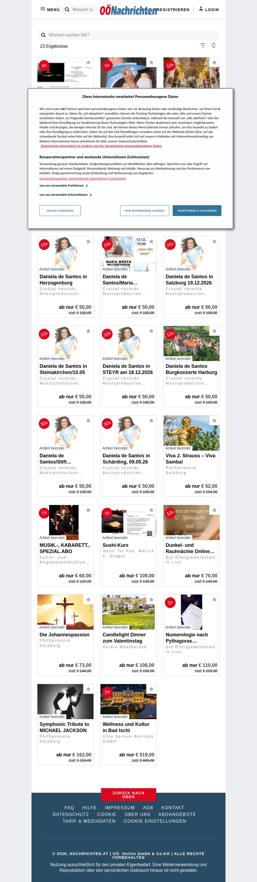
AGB (148, 807)
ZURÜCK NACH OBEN (129, 795)
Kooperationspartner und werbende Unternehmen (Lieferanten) (82, 178)
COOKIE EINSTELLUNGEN (155, 821)
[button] (203, 45)
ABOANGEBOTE (177, 814)
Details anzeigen (60, 210)
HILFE (89, 807)
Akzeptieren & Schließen (197, 210)
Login (209, 9)
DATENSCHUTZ (71, 814)
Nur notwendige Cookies (145, 210)
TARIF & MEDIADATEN (89, 821)
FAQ (69, 807)
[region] (130, 158)
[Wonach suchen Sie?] (84, 10)
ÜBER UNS (137, 814)
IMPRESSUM (120, 807)
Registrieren (173, 10)
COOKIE (107, 814)
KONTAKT (173, 807)
